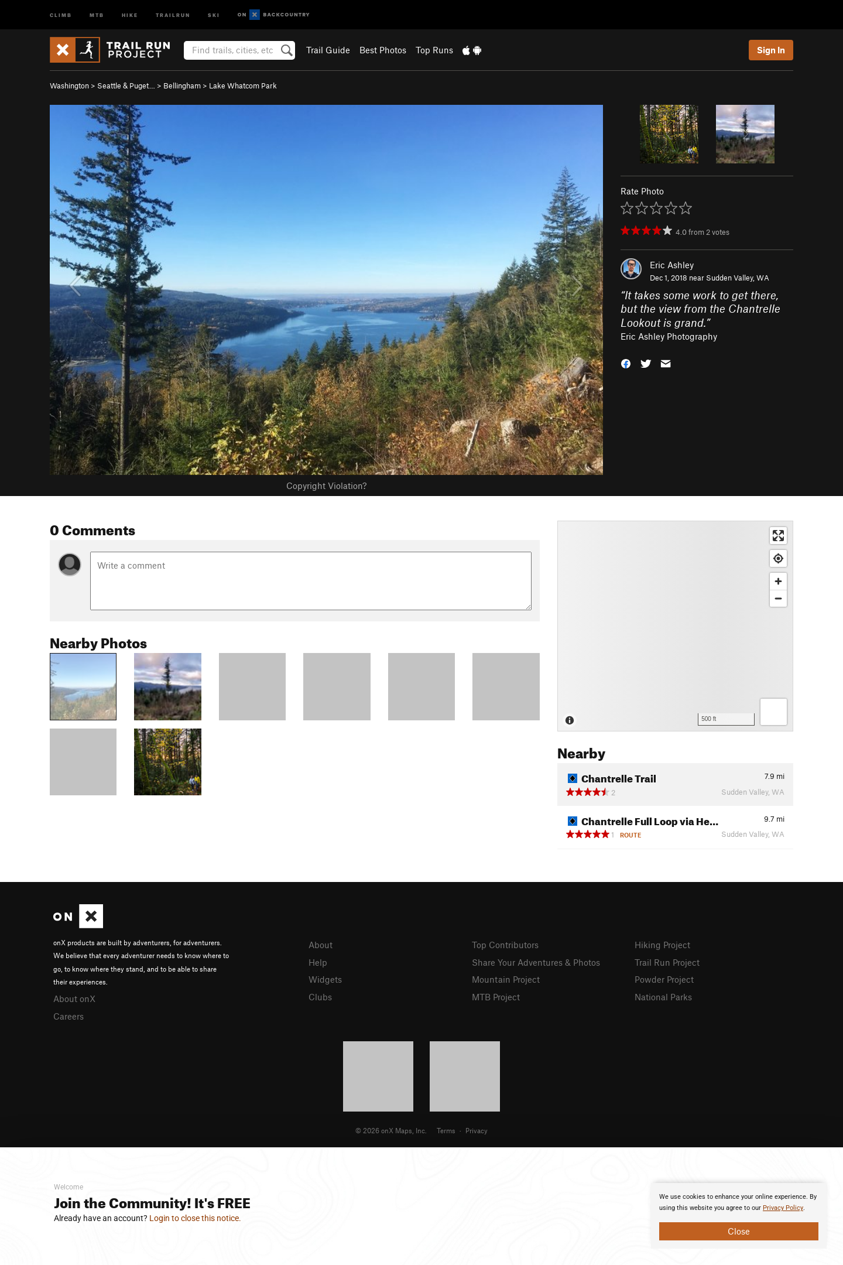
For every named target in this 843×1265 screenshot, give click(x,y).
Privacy (476, 1130)
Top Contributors (505, 944)
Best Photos (382, 50)
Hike (130, 14)
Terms (446, 1130)
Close (739, 1231)
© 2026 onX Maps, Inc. (391, 1130)
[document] (738, 1215)
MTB (97, 14)
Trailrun (173, 14)
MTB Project (496, 997)
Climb (61, 14)
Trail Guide (328, 50)
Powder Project (664, 979)
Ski (214, 14)
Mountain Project (506, 979)
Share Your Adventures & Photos (536, 962)
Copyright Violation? (326, 485)
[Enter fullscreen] (778, 535)
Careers (68, 1016)
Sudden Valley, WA (737, 277)
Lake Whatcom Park (243, 85)
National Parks (663, 997)
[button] (626, 363)
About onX (74, 998)
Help (318, 962)
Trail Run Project (667, 962)
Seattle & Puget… (126, 85)
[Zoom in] (778, 581)
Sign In (771, 50)
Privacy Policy (783, 1208)
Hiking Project (662, 944)
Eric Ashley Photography (669, 336)
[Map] (675, 626)
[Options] (773, 712)
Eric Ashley (672, 264)
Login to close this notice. (195, 1218)
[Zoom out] (778, 598)
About (321, 944)
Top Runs (434, 50)
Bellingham (182, 85)
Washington (69, 85)
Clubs (320, 997)
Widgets (325, 979)
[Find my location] (778, 558)
